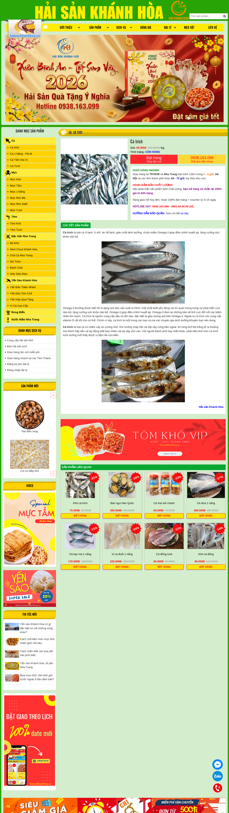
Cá (70, 132)
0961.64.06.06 (179, 206)
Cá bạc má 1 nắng (80, 554)
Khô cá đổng (206, 554)
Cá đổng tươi (164, 554)
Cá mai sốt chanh (164, 503)
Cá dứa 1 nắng (206, 503)
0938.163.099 (202, 160)
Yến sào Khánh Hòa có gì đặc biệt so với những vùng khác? (36, 628)
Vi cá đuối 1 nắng (122, 554)
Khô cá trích (80, 503)
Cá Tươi (77, 132)
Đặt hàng (154, 160)
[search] (225, 16)
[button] (53, 395)
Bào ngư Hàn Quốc (122, 503)
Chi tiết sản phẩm (75, 225)
